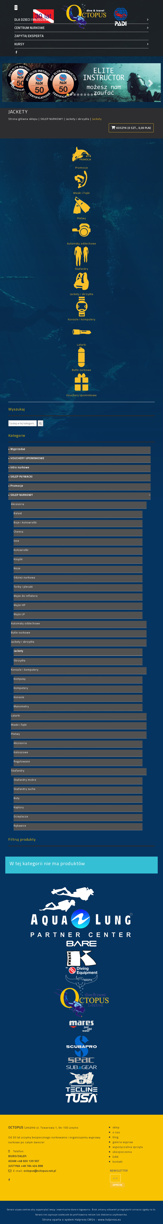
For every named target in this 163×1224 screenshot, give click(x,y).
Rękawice (20, 825)
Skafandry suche (25, 788)
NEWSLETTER (115, 1170)
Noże (17, 568)
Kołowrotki (21, 549)
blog (115, 1137)
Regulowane (22, 761)
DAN (115, 1156)
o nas (116, 1132)
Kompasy (20, 678)
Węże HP (19, 605)
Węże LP (19, 614)
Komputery (21, 688)
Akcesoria (17, 504)
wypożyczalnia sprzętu (128, 1146)
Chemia (18, 531)
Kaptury (19, 807)
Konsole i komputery (24, 669)
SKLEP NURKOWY (51, 118)
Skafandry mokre (25, 779)
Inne (16, 540)
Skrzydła (19, 660)
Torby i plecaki (23, 586)
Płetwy (15, 733)
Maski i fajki (19, 724)
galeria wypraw (123, 1142)
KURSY (19, 44)
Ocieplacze (21, 816)
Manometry (21, 706)
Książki (18, 559)
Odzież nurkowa (24, 577)
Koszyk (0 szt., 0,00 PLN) (131, 127)
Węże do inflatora (26, 595)
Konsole (19, 697)
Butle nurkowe (20, 632)
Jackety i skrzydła (77, 118)
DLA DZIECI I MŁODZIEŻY (31, 20)
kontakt (118, 1161)
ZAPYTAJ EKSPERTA (29, 36)
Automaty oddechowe (25, 623)
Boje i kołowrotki (25, 522)
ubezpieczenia (122, 1151)
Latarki (15, 715)
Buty (17, 798)
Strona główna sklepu (23, 118)
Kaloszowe (21, 752)
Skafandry (17, 770)
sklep (116, 1127)
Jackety (18, 650)
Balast (18, 513)
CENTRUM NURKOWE (29, 28)
